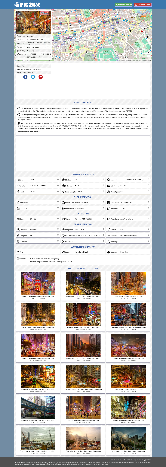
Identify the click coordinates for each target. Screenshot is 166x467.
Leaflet (122, 60)
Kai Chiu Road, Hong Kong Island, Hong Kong (128, 420)
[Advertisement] (100, 81)
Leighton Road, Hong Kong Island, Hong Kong (83, 420)
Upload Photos (144, 5)
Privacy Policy (140, 460)
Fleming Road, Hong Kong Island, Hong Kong (38, 327)
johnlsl (133, 60)
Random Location (125, 5)
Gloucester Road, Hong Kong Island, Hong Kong (83, 296)
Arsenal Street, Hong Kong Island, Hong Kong (128, 451)
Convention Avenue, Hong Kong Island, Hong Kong (38, 451)
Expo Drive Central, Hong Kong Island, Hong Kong (83, 451)
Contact (148, 460)
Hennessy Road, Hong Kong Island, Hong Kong (37, 389)
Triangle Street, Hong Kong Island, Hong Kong (83, 327)
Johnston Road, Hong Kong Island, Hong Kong (38, 296)
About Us (123, 460)
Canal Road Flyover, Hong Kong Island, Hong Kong (128, 327)
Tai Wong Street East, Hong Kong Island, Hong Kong (83, 389)
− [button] (148, 56)
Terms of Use (131, 460)
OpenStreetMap (147, 60)
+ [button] (148, 53)
